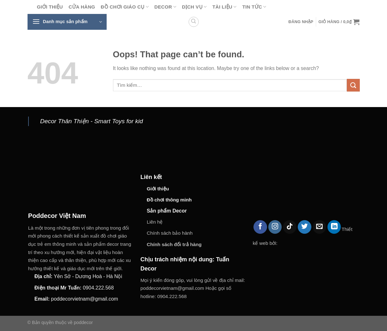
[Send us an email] (319, 227)
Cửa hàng (82, 7)
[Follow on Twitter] (304, 227)
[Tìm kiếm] (194, 22)
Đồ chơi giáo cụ (125, 7)
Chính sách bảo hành (170, 233)
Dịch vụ (194, 7)
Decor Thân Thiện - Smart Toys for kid (91, 121)
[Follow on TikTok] (289, 227)
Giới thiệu (50, 7)
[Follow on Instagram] (275, 227)
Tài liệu (224, 7)
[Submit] (353, 85)
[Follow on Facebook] (260, 227)
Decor (165, 7)
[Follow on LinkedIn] (334, 227)
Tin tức (254, 7)
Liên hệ (155, 222)
